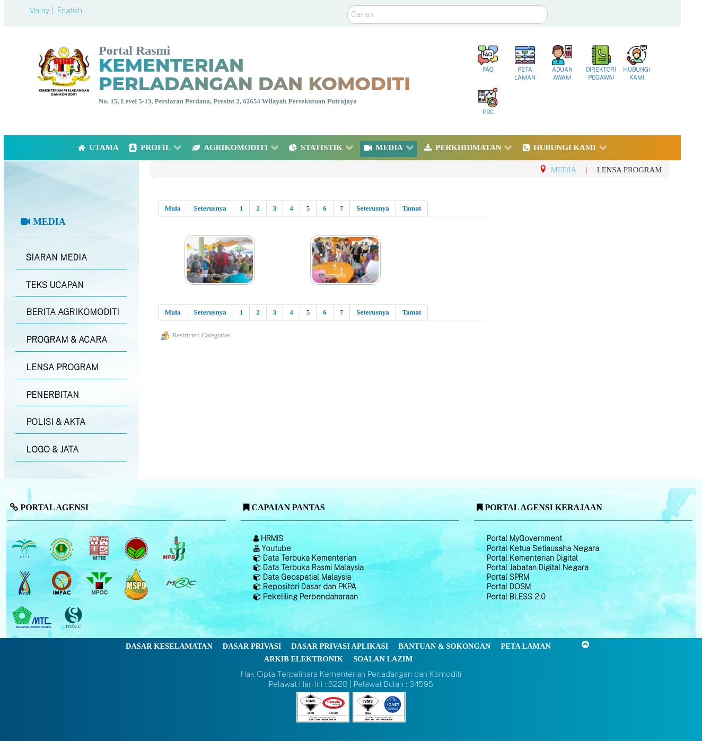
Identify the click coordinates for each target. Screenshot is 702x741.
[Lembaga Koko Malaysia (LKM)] (137, 548)
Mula (173, 208)
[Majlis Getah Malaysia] (180, 583)
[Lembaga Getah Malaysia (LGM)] (63, 548)
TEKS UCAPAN (55, 285)
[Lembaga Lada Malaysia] (174, 548)
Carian (347, 5)
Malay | (42, 10)
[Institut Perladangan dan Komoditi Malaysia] (63, 583)
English (69, 10)
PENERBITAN (52, 395)
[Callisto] (322, 707)
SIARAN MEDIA (56, 257)
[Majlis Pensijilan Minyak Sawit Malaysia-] (137, 583)
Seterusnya (210, 208)
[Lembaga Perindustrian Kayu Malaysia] (100, 548)
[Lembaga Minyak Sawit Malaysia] (25, 548)
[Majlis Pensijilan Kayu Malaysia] (75, 618)
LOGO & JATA (52, 449)
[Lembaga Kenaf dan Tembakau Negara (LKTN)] (25, 583)
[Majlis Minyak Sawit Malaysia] (100, 583)
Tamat (412, 208)
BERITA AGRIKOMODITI (72, 312)
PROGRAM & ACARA (66, 340)
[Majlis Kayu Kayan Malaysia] (33, 617)
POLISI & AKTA (55, 422)
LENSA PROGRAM (62, 367)
